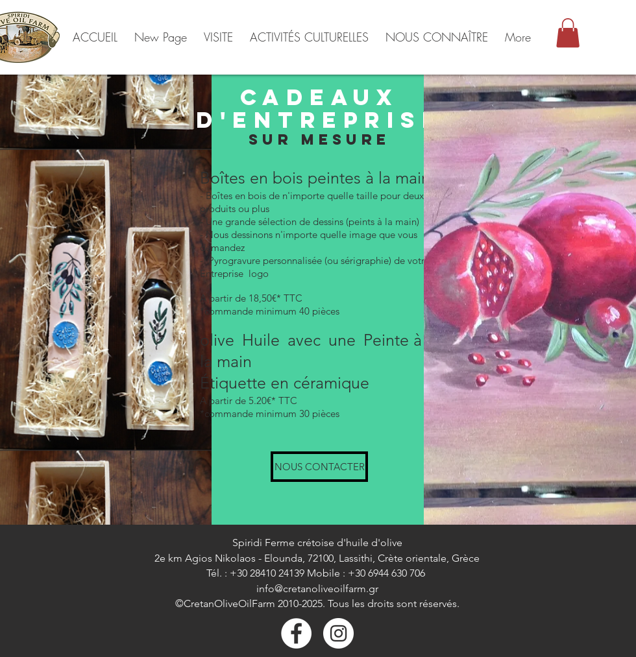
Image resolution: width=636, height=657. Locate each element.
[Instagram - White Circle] (338, 633)
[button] (568, 32)
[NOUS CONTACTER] (319, 466)
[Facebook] (296, 633)
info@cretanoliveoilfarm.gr (317, 588)
